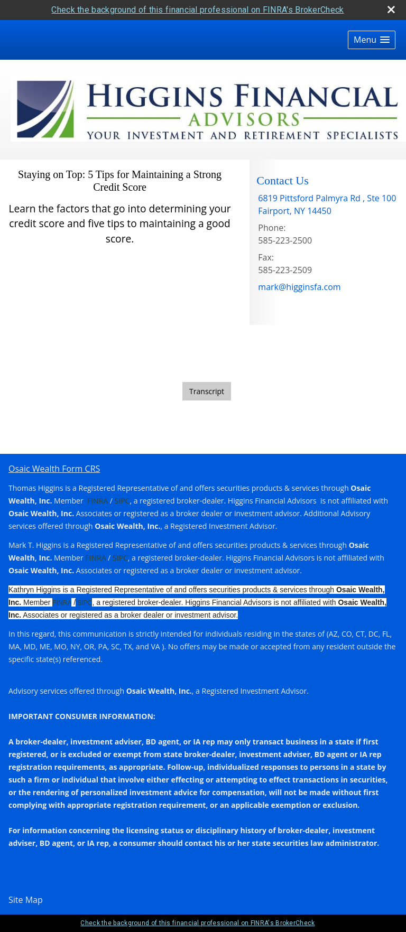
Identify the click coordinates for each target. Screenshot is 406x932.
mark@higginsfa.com (299, 287)
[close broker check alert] (391, 9)
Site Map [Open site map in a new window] (25, 900)
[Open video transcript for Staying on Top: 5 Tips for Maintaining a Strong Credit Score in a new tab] (206, 391)
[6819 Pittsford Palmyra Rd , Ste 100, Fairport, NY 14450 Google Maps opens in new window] (327, 204)
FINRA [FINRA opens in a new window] (97, 501)
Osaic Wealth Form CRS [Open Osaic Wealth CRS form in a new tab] (54, 468)
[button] (371, 40)
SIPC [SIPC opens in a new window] (121, 501)
